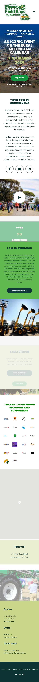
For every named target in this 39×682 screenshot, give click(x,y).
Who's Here (10, 621)
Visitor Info (10, 619)
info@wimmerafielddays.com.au (15, 653)
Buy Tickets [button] (19, 78)
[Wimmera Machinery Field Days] (17, 12)
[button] (34, 12)
